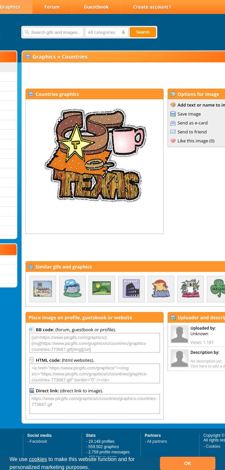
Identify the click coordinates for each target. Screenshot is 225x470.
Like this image (193, 141)
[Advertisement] (100, 75)
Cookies (213, 446)
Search (142, 32)
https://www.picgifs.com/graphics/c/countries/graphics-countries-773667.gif (94, 404)
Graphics (44, 56)
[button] (92, 468)
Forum (52, 7)
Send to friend (192, 132)
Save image (189, 114)
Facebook (38, 441)
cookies (38, 459)
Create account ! (152, 7)
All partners (157, 441)
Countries (75, 56)
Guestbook (96, 7)
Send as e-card (193, 123)
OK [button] (187, 463)
